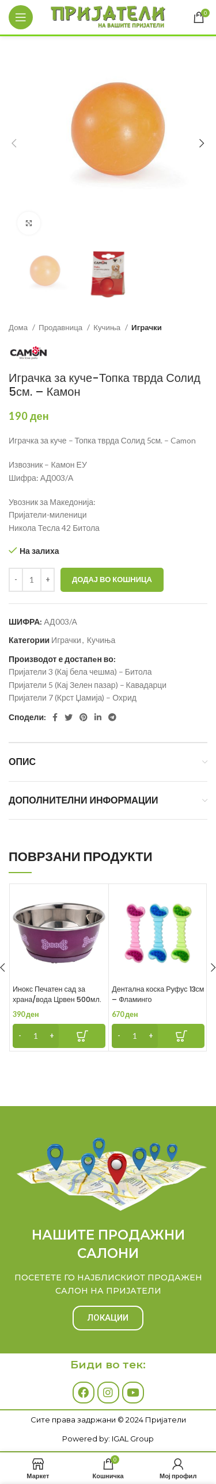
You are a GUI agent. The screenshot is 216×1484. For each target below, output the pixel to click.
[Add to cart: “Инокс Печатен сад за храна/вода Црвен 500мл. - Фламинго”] (59, 1036)
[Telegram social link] (112, 717)
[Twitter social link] (68, 717)
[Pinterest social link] (83, 717)
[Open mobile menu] (21, 17)
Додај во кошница (112, 579)
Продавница (61, 327)
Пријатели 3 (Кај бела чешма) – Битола (80, 671)
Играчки (146, 327)
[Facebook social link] (55, 717)
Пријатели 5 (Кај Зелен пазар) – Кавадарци (87, 685)
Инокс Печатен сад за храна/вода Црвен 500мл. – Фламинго (57, 999)
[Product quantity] (31, 580)
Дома (19, 327)
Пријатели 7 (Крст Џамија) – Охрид (73, 697)
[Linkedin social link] (98, 717)
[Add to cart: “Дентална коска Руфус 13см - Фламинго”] (158, 1036)
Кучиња (107, 327)
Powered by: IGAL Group (108, 1438)
